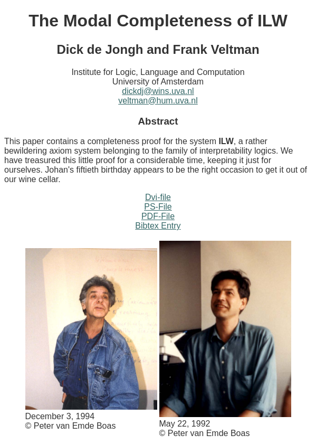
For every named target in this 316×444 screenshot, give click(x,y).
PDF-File (158, 216)
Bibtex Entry (157, 225)
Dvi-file (158, 197)
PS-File (157, 206)
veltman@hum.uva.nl (158, 100)
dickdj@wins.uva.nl (158, 91)
